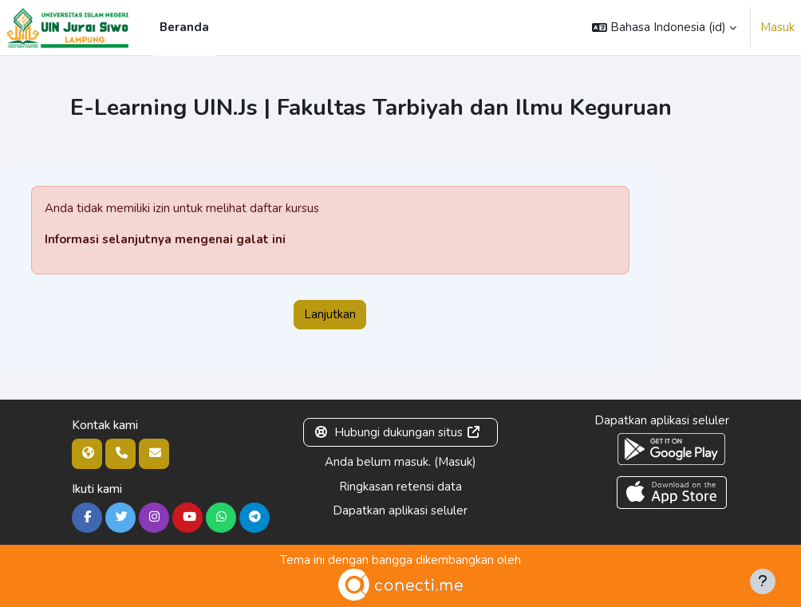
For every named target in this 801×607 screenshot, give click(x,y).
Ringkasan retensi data (400, 487)
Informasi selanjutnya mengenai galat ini (165, 239)
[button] (664, 27)
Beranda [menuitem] (184, 27)
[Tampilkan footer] (762, 581)
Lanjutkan (330, 314)
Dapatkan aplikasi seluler (400, 510)
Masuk (777, 27)
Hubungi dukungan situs (398, 432)
